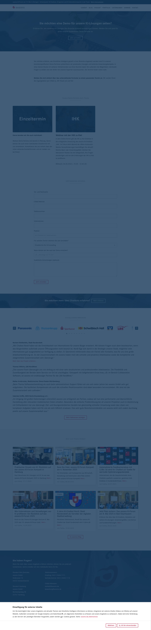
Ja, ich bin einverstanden (127, 625)
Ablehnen (111, 625)
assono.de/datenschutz (89, 617)
